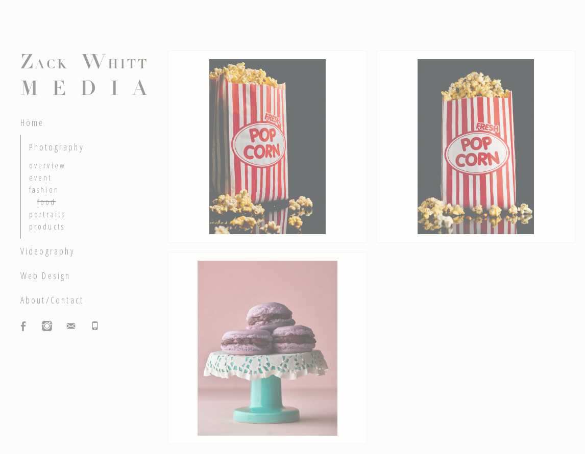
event (41, 177)
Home (32, 122)
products (47, 226)
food (46, 202)
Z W (84, 77)
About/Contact (52, 300)
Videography (47, 251)
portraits (47, 214)
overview (47, 165)
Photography (56, 147)
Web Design (45, 275)
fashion (44, 189)
